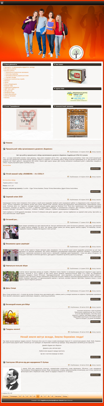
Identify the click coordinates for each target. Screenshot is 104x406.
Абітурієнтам (8, 91)
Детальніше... (95, 168)
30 (20, 396)
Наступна (58, 396)
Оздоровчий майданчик (11, 87)
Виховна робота (9, 70)
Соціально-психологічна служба (14, 79)
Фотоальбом (7, 165)
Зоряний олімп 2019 (14, 197)
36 (41, 396)
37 (45, 396)
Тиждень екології (13, 329)
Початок (5, 396)
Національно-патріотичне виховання (17, 72)
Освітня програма (9, 96)
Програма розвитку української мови (17, 75)
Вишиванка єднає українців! (17, 244)
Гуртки (6, 82)
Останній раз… (12, 219)
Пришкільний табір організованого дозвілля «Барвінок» (29, 149)
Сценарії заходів (11, 77)
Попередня (13, 396)
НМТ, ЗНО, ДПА (9, 89)
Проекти (7, 80)
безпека (6, 97)
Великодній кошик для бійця (18, 304)
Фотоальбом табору (9, 180)
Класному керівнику (12, 74)
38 (48, 396)
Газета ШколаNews (10, 94)
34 (34, 396)
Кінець (65, 396)
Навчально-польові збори (17, 266)
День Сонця (11, 288)
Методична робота (10, 69)
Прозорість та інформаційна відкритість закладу (19, 67)
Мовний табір (8, 86)
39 (52, 396)
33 (30, 396)
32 (27, 396)
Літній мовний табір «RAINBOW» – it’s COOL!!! (25, 174)
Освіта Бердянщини (10, 84)
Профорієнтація (9, 92)
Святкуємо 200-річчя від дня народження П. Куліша (27, 362)
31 (23, 396)
